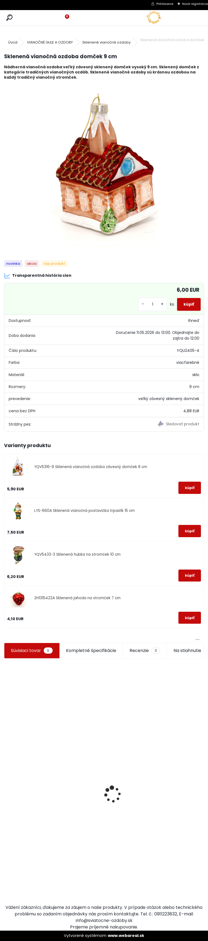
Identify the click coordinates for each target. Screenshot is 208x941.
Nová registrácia (195, 4)
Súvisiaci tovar (31, 650)
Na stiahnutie (187, 650)
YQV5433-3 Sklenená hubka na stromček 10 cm (77, 554)
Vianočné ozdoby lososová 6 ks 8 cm (128, 811)
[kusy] (152, 304)
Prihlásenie (164, 4)
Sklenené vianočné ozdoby (106, 42)
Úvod (12, 42)
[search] (9, 18)
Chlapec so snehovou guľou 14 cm (78, 850)
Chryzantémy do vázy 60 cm (26, 825)
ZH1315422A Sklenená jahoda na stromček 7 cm (77, 598)
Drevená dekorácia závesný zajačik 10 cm (177, 811)
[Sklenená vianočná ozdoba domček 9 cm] (104, 165)
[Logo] (154, 18)
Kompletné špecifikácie (91, 650)
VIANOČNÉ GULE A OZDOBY (50, 42)
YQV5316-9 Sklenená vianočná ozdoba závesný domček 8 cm (90, 466)
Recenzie (145, 650)
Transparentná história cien (37, 276)
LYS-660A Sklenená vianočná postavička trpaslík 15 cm (84, 510)
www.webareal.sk (126, 935)
